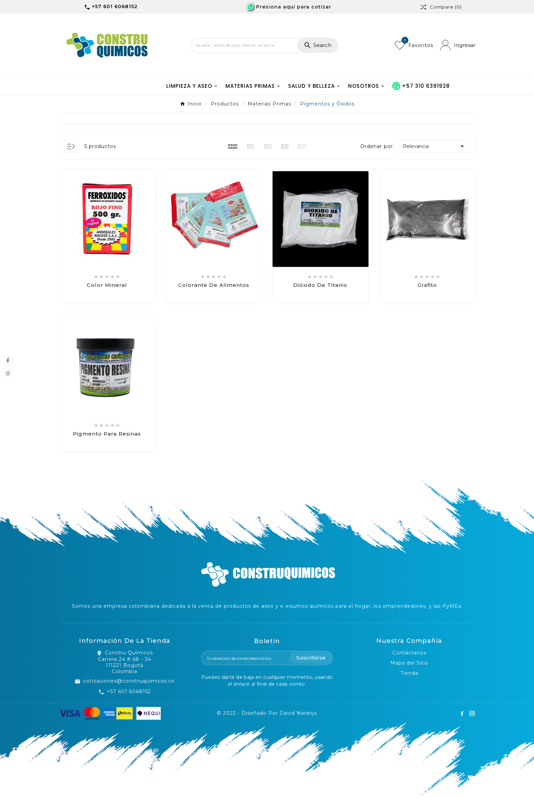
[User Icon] (457, 45)
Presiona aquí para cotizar (293, 7)
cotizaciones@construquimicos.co (129, 681)
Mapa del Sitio (409, 663)
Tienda (409, 673)
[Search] (244, 45)
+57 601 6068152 (129, 691)
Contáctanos (409, 653)
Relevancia (434, 146)
